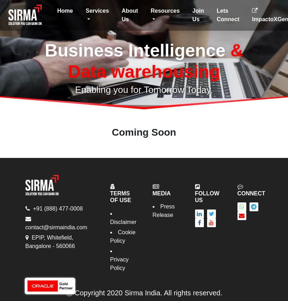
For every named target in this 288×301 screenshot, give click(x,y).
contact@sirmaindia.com (56, 227)
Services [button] (97, 11)
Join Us (198, 15)
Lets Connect (228, 15)
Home (66, 10)
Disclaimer (123, 222)
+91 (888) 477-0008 (58, 209)
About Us (130, 15)
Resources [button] (165, 11)
